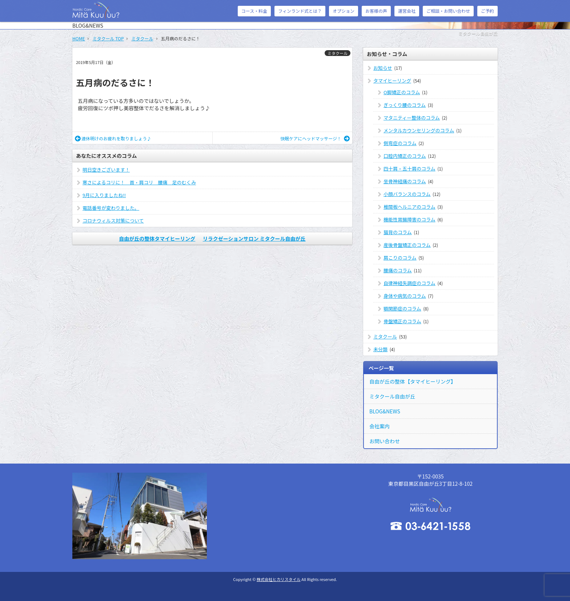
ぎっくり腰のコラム (405, 104)
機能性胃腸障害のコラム (409, 219)
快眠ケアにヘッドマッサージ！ (315, 138)
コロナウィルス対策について (113, 220)
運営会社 (407, 11)
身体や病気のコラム (405, 295)
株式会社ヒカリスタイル (279, 579)
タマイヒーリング (392, 80)
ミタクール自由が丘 (392, 396)
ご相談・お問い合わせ (448, 11)
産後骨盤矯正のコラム (407, 244)
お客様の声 (376, 11)
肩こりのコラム (400, 257)
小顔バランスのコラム (407, 194)
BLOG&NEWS (384, 411)
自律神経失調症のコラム (409, 283)
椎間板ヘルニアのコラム (409, 206)
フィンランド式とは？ (300, 11)
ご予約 (487, 11)
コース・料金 (254, 11)
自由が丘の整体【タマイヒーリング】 (412, 381)
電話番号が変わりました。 (111, 207)
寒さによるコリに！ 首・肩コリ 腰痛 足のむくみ (139, 182)
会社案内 (379, 426)
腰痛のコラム (398, 270)
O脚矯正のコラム (402, 92)
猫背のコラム (398, 232)
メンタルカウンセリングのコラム (419, 130)
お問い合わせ (384, 441)
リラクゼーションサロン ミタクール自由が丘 (254, 238)
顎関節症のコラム (402, 308)
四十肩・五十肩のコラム (409, 168)
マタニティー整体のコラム (412, 117)
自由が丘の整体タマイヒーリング (157, 238)
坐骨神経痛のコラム (405, 181)
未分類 (380, 349)
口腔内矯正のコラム (405, 155)
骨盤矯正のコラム (402, 321)
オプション (343, 11)
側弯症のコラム (400, 143)
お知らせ (382, 67)
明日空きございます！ (106, 169)
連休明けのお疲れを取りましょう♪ (113, 138)
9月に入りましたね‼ (104, 195)
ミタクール (338, 53)
